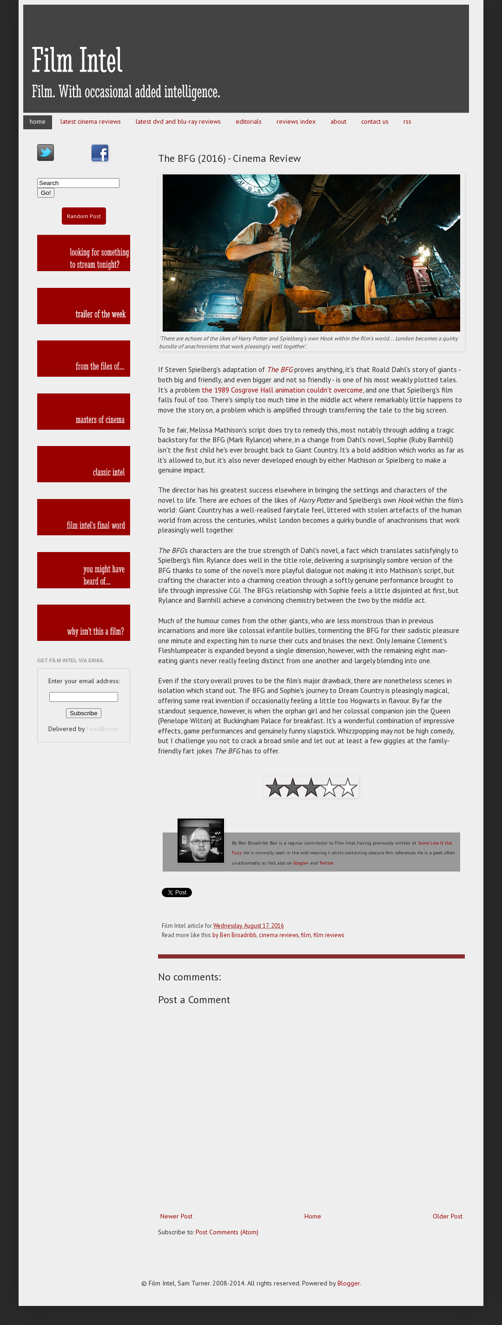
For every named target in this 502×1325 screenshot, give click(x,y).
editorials (249, 121)
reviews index (296, 121)
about (338, 121)
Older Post (447, 1216)
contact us (375, 121)
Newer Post (176, 1216)
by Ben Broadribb (234, 935)
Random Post (84, 216)
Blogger (348, 1283)
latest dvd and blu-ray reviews (178, 121)
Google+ (301, 863)
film (306, 935)
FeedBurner (102, 729)
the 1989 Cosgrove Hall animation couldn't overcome (282, 389)
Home (312, 1216)
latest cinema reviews (90, 121)
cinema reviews (278, 935)
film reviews (328, 935)
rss (407, 121)
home (38, 121)
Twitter (326, 863)
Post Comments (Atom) (227, 1232)
